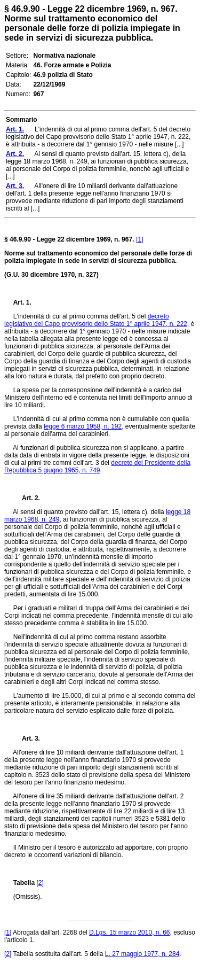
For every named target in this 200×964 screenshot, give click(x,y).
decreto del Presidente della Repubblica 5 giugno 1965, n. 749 (97, 466)
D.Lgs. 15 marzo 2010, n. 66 (129, 932)
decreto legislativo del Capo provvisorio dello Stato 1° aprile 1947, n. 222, (96, 320)
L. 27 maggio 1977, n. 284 (142, 954)
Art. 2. (26, 498)
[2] (39, 883)
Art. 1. (22, 302)
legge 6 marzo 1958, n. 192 (83, 426)
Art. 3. (26, 738)
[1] (139, 239)
